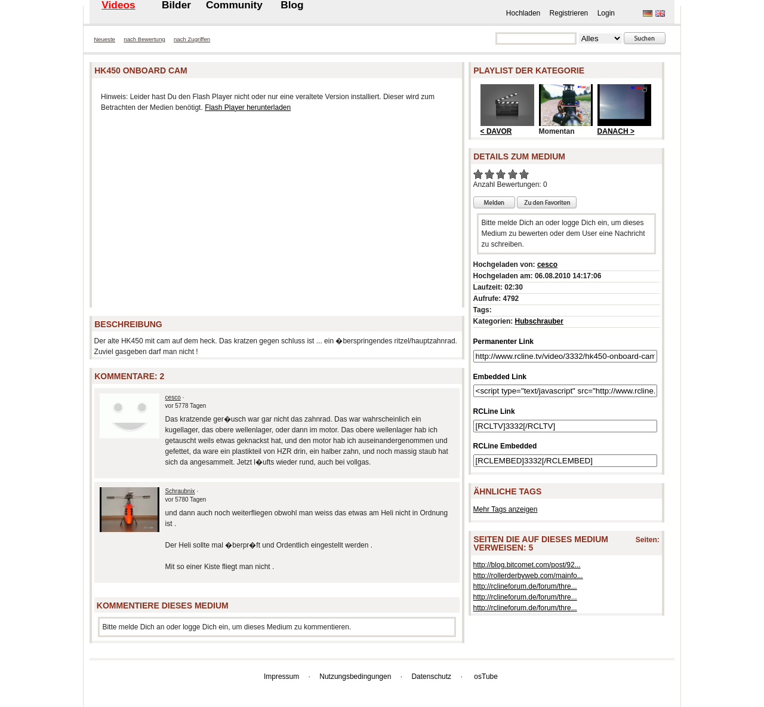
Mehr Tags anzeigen (505, 509)
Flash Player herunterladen (248, 107)
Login (606, 13)
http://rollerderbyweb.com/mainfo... (528, 575)
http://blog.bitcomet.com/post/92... (527, 565)
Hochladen (523, 13)
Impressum (281, 676)
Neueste (104, 39)
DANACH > (615, 131)
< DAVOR (496, 131)
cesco (173, 397)
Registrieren (569, 13)
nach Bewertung (144, 39)
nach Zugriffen (192, 39)
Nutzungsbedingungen (355, 676)
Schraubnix (180, 491)
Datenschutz (431, 676)
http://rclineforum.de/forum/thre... (525, 586)
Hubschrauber (539, 321)
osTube (486, 676)
